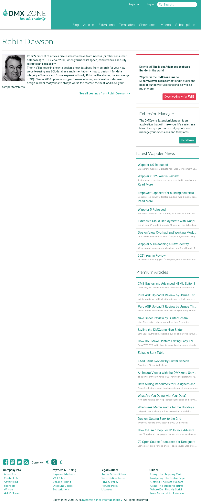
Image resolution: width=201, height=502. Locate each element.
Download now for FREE (179, 96)
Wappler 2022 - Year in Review (158, 176)
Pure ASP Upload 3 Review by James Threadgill (167, 306)
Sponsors (10, 485)
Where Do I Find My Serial (166, 489)
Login (150, 4)
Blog (75, 25)
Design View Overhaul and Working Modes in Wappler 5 (167, 232)
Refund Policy (109, 485)
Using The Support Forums (166, 485)
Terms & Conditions (113, 474)
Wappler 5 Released (152, 209)
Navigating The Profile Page (167, 478)
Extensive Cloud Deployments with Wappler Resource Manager (167, 221)
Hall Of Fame (11, 493)
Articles (88, 25)
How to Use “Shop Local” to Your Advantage (167, 430)
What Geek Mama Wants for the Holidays (166, 407)
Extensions (107, 25)
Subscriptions (185, 25)
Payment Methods (64, 474)
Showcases (147, 25)
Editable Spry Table (151, 353)
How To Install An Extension (167, 493)
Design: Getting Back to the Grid (159, 419)
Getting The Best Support (166, 481)
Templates (127, 25)
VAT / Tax (59, 478)
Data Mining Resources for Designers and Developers (167, 384)
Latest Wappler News (155, 153)
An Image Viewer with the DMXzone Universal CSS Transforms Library (167, 373)
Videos (166, 25)
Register (134, 4)
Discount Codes (63, 485)
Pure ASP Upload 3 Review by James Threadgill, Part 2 (167, 295)
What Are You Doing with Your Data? (162, 396)
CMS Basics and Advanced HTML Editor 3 (166, 283)
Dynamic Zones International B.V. (102, 499)
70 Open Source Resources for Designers (166, 442)
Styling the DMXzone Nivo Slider (160, 330)
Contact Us (11, 478)
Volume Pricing (62, 481)
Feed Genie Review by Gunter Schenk (163, 361)
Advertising (11, 481)
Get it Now (187, 140)
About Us (10, 474)
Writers (8, 489)
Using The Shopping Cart (165, 474)
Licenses (106, 489)
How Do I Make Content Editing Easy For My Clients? (167, 341)
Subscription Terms (113, 478)
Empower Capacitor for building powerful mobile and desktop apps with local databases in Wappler (167, 193)
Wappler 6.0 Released (153, 165)
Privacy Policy (109, 481)
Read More (145, 184)
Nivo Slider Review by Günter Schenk (163, 318)
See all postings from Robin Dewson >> (104, 93)
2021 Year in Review (152, 255)
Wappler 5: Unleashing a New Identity (163, 244)
